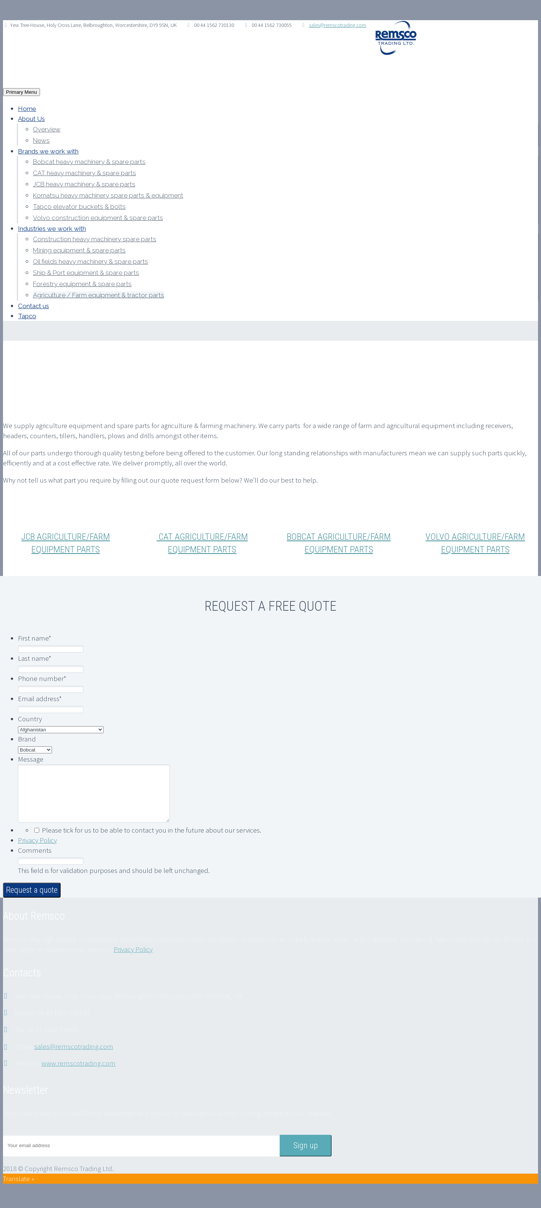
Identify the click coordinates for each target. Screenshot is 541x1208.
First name (34, 638)
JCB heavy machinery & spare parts (84, 184)
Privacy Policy (37, 851)
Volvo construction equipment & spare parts (98, 218)
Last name (34, 658)
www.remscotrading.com (79, 1074)
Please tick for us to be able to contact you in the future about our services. (151, 841)
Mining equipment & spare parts (79, 250)
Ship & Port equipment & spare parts (86, 272)
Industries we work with (52, 228)
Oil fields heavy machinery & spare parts (90, 261)
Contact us (33, 306)
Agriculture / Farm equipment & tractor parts (98, 295)
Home (27, 108)
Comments (35, 861)
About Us (31, 119)
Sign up (305, 1156)
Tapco (27, 316)
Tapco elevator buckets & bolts (79, 206)
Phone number (42, 678)
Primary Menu (21, 92)
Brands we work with (48, 151)
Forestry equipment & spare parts (82, 284)
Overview (47, 129)
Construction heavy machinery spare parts (94, 239)
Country (30, 718)
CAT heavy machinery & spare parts (84, 173)
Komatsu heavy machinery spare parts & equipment (108, 195)
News (41, 140)
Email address (40, 698)
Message (30, 759)
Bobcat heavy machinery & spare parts (89, 161)
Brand (27, 738)
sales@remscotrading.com (337, 25)
